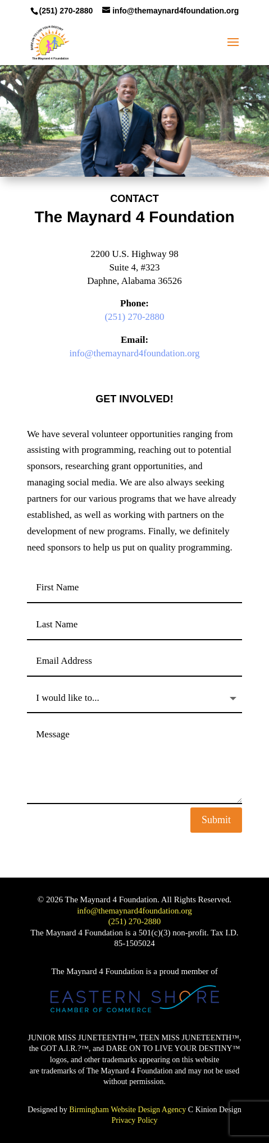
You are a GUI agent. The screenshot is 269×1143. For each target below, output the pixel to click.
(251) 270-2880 (134, 316)
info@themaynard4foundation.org (134, 353)
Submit (216, 819)
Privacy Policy (134, 1120)
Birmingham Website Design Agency (127, 1109)
